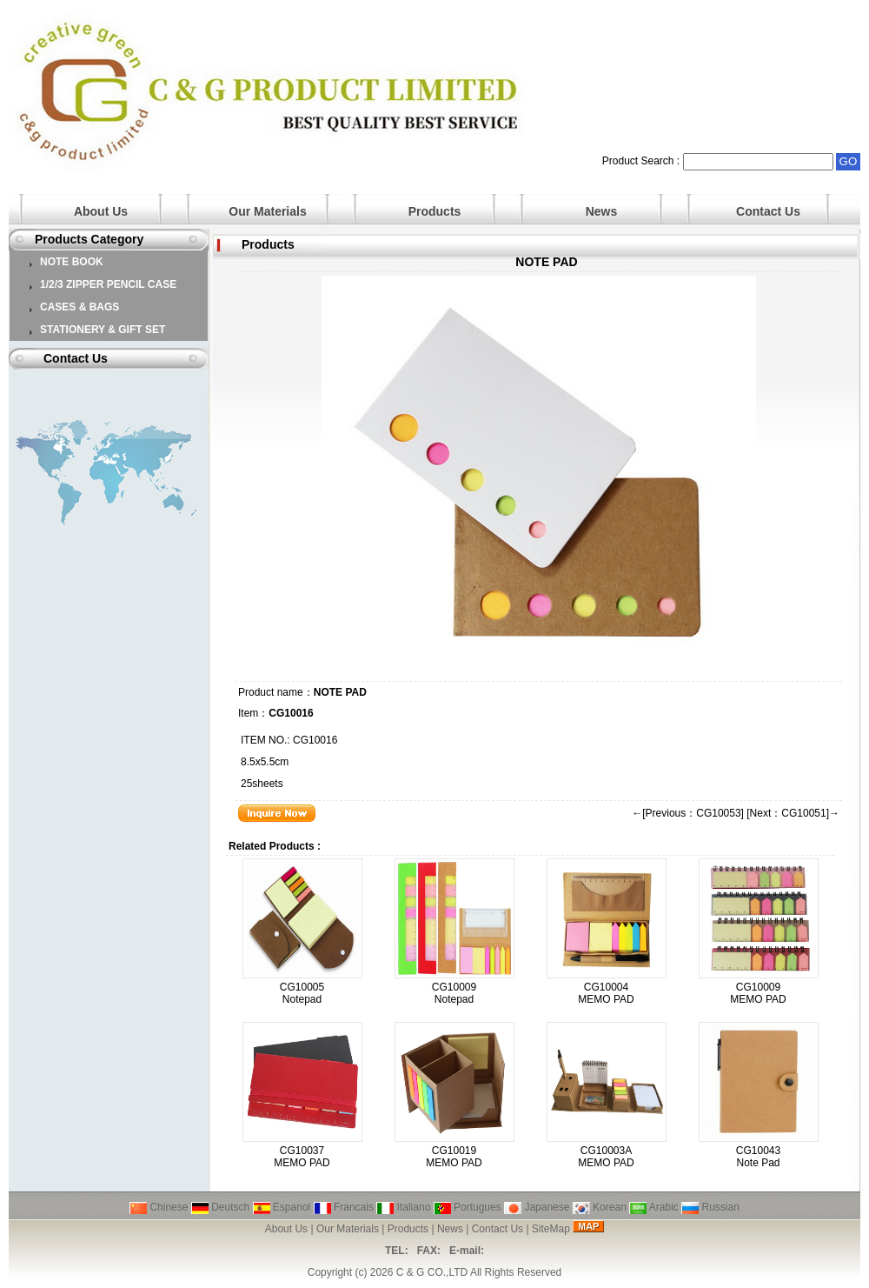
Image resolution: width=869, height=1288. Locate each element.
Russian (710, 1207)
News (602, 211)
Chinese (158, 1207)
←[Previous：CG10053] (688, 813)
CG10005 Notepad (302, 993)
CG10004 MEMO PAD (606, 993)
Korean (600, 1207)
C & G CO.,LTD (432, 1272)
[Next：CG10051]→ (792, 813)
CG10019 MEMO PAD (453, 1157)
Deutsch (220, 1207)
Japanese (536, 1207)
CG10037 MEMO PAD (301, 1157)
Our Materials (267, 211)
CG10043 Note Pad (758, 1157)
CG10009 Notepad (454, 993)
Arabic (654, 1207)
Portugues (467, 1207)
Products (434, 211)
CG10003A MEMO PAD (606, 1157)
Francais (344, 1207)
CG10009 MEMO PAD (758, 993)
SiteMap (551, 1229)
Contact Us (768, 211)
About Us (101, 211)
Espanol (282, 1207)
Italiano (403, 1207)
